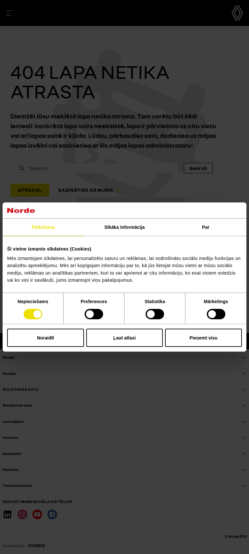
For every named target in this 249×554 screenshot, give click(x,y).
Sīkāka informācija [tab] (124, 226)
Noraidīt (45, 337)
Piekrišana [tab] (43, 226)
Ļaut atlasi (124, 337)
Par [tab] (205, 226)
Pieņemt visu (203, 337)
